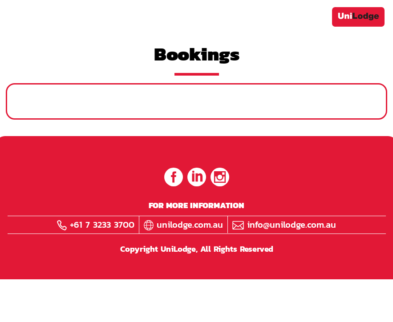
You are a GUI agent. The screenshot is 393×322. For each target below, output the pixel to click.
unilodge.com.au (183, 224)
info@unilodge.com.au (284, 224)
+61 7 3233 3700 (95, 224)
